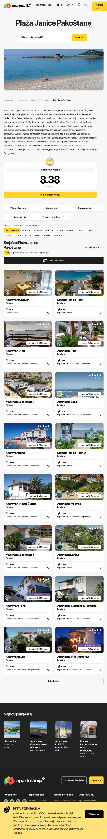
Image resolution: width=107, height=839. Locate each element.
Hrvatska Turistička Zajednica (65, 801)
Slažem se (94, 814)
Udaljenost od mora (20, 208)
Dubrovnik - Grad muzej (37, 801)
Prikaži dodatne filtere (53, 217)
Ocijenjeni (18, 217)
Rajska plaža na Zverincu (88, 801)
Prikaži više (53, 681)
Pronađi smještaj (74, 780)
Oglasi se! (96, 780)
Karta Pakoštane (53, 260)
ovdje (52, 821)
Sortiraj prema (91, 247)
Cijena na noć (53, 208)
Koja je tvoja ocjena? (50, 194)
